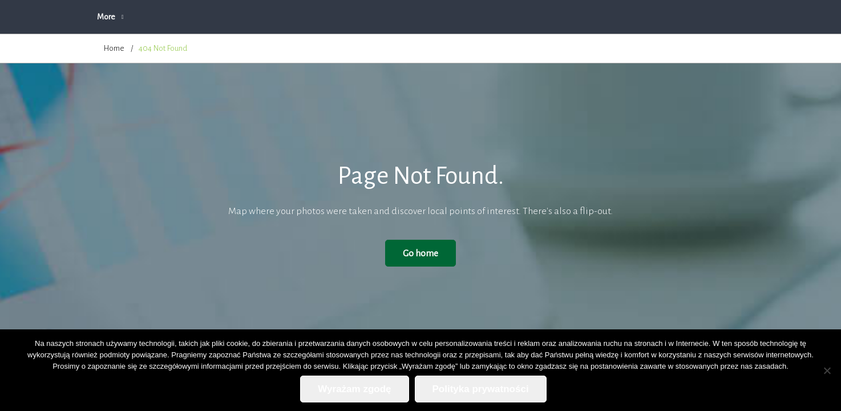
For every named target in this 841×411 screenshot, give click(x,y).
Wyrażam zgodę (354, 389)
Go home (420, 253)
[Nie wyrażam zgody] (826, 370)
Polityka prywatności (591, 17)
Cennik (434, 17)
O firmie (250, 17)
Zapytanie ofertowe (366, 17)
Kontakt (522, 17)
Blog (477, 17)
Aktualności (194, 17)
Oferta (298, 17)
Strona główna (127, 17)
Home (114, 48)
